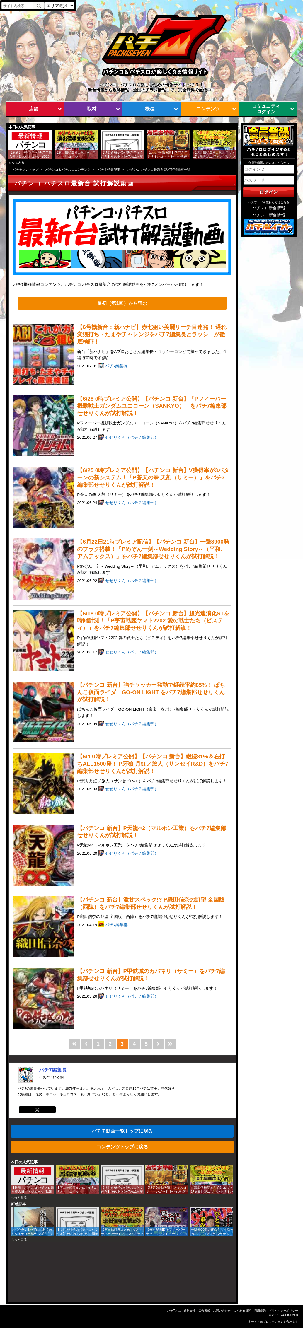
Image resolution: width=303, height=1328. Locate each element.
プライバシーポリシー (283, 1310)
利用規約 (260, 1310)
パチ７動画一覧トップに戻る (122, 1131)
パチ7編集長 (116, 366)
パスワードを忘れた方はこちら (268, 202)
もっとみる (16, 162)
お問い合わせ (222, 1310)
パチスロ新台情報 (268, 208)
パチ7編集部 (116, 925)
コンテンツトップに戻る (122, 1146)
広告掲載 (204, 1310)
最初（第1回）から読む (122, 303)
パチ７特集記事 (109, 169)
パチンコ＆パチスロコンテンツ (68, 169)
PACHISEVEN (288, 1315)
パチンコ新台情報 (268, 215)
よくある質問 (242, 1310)
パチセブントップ (25, 169)
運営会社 (189, 1310)
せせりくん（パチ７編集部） (132, 437)
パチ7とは (174, 1310)
